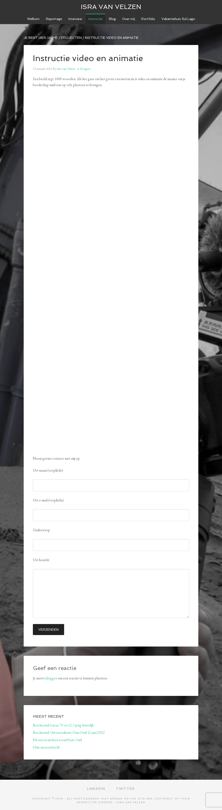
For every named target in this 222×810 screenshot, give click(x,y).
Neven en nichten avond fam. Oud (57, 739)
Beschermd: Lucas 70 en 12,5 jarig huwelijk (63, 725)
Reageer (85, 69)
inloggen (51, 678)
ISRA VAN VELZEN (111, 7)
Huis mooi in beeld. (46, 747)
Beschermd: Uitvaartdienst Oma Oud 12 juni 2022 (69, 732)
